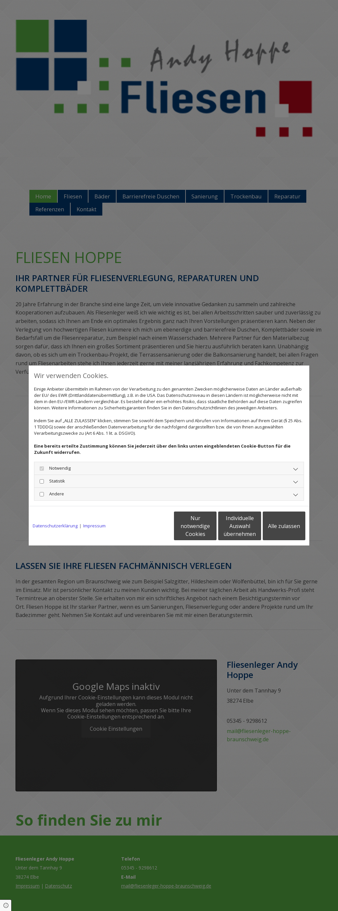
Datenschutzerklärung (55, 526)
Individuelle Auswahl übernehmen (212, 526)
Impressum (94, 526)
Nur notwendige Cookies (149, 526)
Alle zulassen (275, 526)
